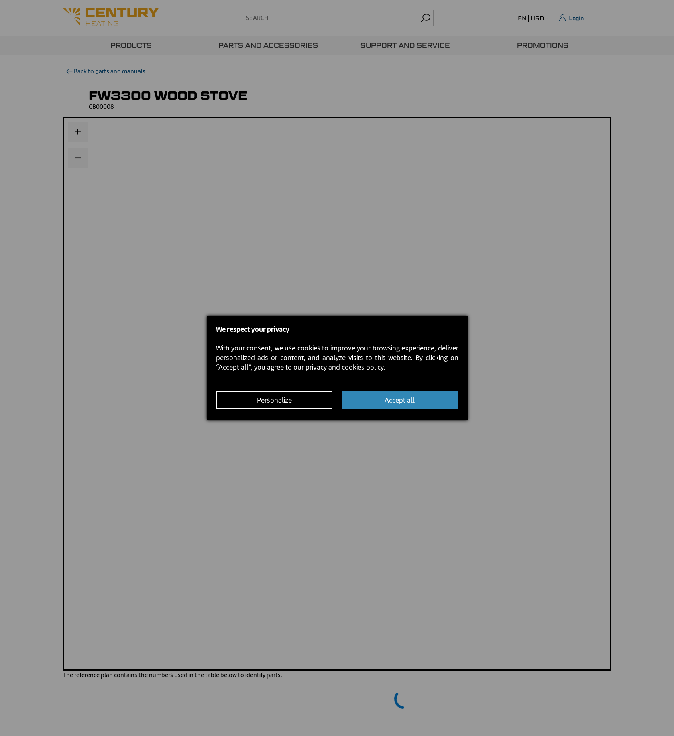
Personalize (274, 400)
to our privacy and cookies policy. (335, 367)
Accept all (400, 400)
